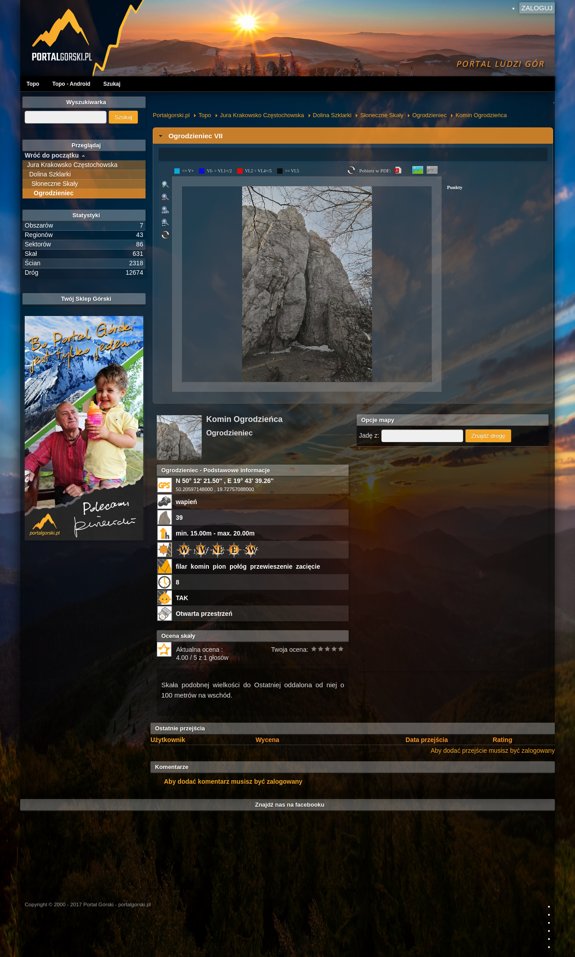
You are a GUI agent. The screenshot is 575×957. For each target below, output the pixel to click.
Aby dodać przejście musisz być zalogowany (493, 750)
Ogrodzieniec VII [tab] (190, 136)
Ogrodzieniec (429, 115)
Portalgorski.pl (171, 115)
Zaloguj (537, 8)
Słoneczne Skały (381, 115)
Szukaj (111, 84)
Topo (33, 84)
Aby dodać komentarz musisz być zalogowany (233, 781)
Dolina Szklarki (332, 115)
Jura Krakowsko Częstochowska (262, 115)
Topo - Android (71, 84)
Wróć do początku (52, 155)
